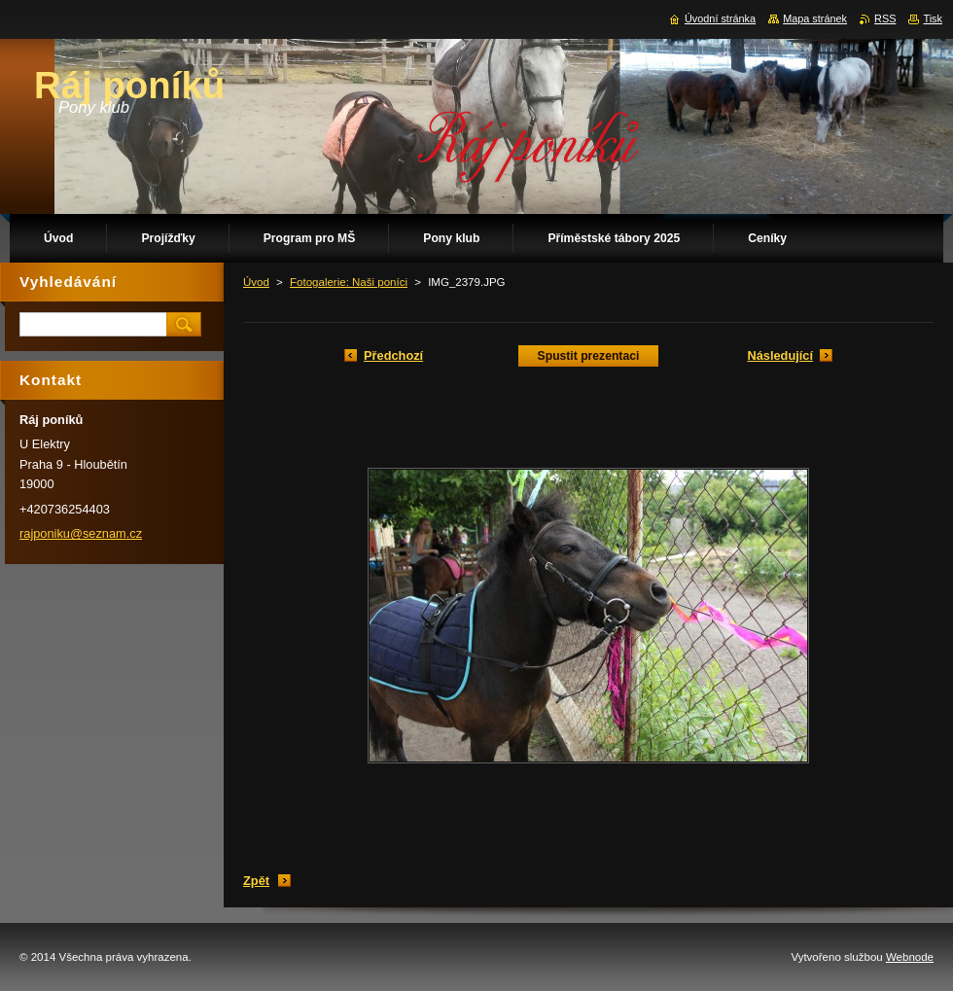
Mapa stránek (815, 18)
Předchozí (393, 355)
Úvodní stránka (720, 18)
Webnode (910, 957)
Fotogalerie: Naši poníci (348, 282)
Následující (780, 355)
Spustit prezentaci (589, 356)
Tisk (932, 18)
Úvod (256, 282)
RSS (885, 18)
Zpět (256, 880)
